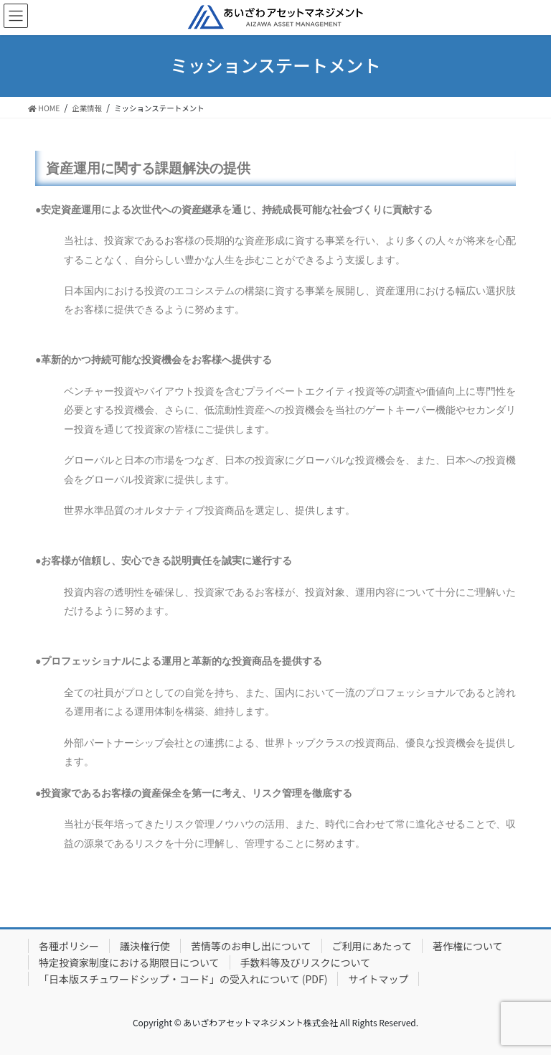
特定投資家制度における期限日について (129, 962)
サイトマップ (378, 979)
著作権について (468, 946)
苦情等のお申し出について (251, 946)
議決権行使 (145, 946)
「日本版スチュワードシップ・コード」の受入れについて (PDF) (183, 979)
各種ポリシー (69, 946)
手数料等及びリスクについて (305, 962)
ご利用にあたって (372, 946)
